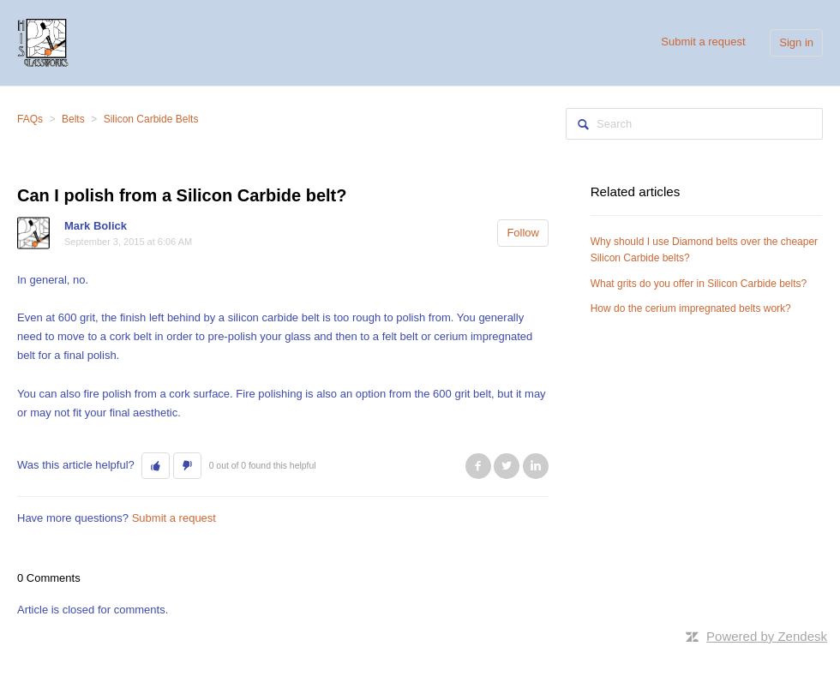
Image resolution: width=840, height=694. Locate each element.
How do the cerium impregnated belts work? (691, 308)
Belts (73, 119)
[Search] (694, 124)
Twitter (506, 466)
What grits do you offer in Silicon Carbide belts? (699, 284)
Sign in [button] (796, 42)
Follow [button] (523, 232)
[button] (155, 466)
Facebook (478, 466)
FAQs (30, 119)
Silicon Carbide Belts (151, 119)
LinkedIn (536, 466)
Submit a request (703, 41)
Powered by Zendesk (766, 636)
